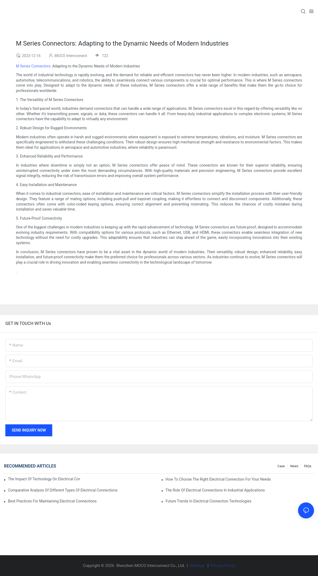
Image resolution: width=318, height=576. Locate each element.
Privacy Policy (223, 565)
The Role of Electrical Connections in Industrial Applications (215, 490)
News (294, 466)
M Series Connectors (33, 66)
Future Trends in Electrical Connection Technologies (208, 501)
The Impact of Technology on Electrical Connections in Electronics (44, 479)
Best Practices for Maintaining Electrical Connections (52, 501)
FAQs (307, 466)
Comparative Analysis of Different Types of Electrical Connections (63, 490)
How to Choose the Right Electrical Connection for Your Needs (218, 479)
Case (281, 466)
